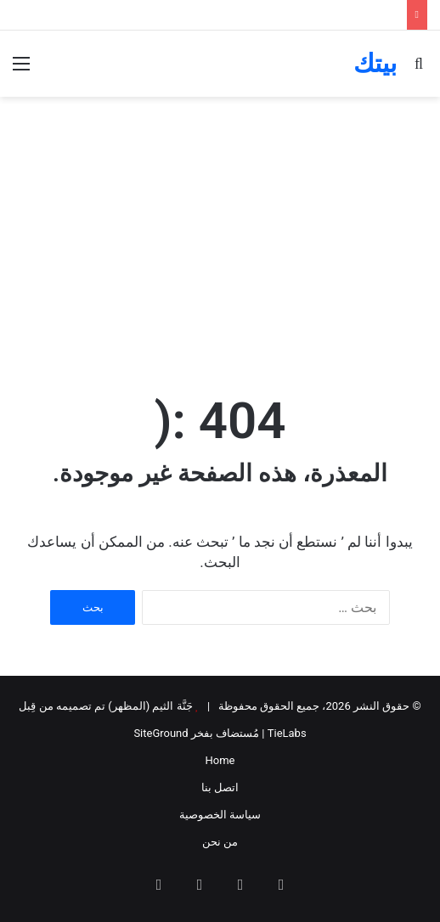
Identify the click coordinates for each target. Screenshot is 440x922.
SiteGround (160, 733)
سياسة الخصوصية (220, 814)
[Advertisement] (220, 241)
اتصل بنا (220, 787)
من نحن (220, 841)
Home (220, 760)
